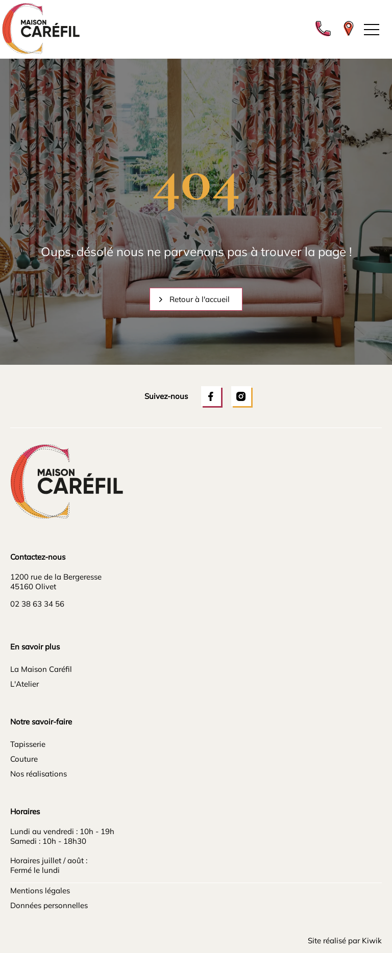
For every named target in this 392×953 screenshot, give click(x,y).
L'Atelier (24, 684)
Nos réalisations (38, 774)
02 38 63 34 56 (37, 604)
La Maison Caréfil (41, 669)
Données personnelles (49, 905)
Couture (24, 759)
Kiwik (372, 940)
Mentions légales (40, 890)
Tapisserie (27, 744)
